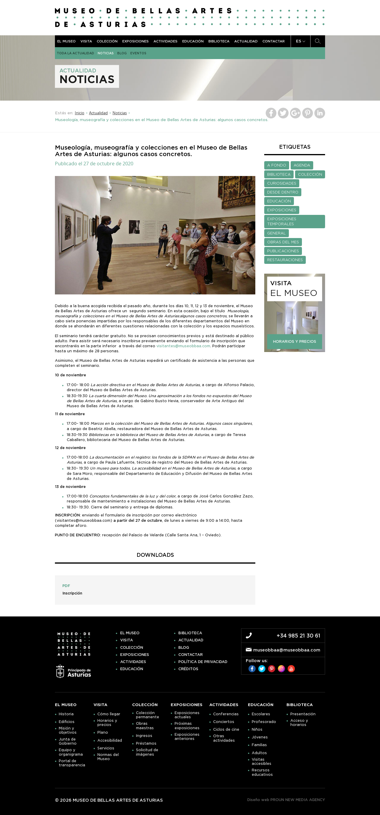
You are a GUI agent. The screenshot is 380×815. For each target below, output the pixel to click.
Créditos (188, 669)
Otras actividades (224, 738)
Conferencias (226, 714)
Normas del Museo (108, 757)
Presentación (303, 714)
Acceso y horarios (299, 723)
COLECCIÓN (310, 174)
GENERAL (276, 233)
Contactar (273, 41)
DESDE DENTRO (282, 192)
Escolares (261, 714)
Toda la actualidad (75, 53)
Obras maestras (145, 726)
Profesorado (264, 722)
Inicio (79, 112)
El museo (66, 41)
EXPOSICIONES (281, 210)
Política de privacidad (202, 662)
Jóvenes (260, 737)
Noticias (106, 53)
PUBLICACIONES (283, 251)
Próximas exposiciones (187, 726)
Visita (86, 41)
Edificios (67, 722)
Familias (259, 745)
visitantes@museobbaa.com (183, 346)
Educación (193, 41)
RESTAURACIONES (285, 260)
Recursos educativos (262, 772)
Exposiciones (135, 41)
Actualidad (246, 41)
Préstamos (146, 743)
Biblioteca (218, 41)
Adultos (259, 753)
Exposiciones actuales (187, 715)
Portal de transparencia (72, 763)
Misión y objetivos (68, 730)
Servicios (105, 748)
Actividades (165, 41)
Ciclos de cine (226, 729)
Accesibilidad (109, 740)
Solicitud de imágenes (147, 752)
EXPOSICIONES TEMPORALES (281, 221)
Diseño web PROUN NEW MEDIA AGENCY (286, 799)
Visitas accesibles (261, 761)
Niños (257, 729)
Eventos (138, 53)
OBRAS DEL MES (283, 242)
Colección (107, 41)
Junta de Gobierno (68, 741)
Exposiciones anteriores (187, 736)
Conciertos (223, 722)
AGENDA (302, 165)
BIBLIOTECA (279, 174)
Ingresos (144, 736)
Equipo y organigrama (71, 752)
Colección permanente (147, 715)
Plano (102, 732)
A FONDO (276, 165)
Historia (66, 714)
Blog (122, 53)
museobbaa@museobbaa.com (286, 650)
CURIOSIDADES (281, 183)
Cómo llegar (108, 714)
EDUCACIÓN (279, 201)
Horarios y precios (107, 723)
